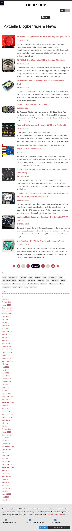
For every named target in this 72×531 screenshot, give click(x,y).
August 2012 (6, 476)
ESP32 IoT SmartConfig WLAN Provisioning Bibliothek (41, 60)
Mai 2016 (5, 426)
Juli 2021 (5, 385)
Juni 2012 (5, 479)
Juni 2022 (5, 367)
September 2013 (8, 467)
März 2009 (5, 500)
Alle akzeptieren (59, 527)
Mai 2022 (5, 370)
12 (53, 266)
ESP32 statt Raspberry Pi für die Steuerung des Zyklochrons (43, 37)
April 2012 (5, 482)
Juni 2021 (5, 388)
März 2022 (5, 376)
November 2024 (7, 331)
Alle (3, 296)
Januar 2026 (6, 305)
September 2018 (8, 402)
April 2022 (5, 373)
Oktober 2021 (7, 382)
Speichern (43, 527)
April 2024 (5, 340)
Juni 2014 (5, 456)
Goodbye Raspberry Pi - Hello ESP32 (33, 104)
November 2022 (7, 361)
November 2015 (7, 435)
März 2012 (5, 485)
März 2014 (5, 458)
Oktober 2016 (7, 417)
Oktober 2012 (7, 473)
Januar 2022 (6, 379)
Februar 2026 (7, 302)
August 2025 (6, 317)
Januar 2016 (6, 432)
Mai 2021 (5, 391)
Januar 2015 (6, 444)
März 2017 (5, 408)
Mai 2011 (5, 491)
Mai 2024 (5, 337)
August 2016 (6, 420)
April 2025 (5, 326)
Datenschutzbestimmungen (58, 515)
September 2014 (8, 447)
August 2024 (6, 334)
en (67, 10)
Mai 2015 (5, 441)
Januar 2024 (6, 346)
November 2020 (7, 396)
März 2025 (5, 328)
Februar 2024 (7, 343)
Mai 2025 (5, 323)
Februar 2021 (7, 393)
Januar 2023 (6, 358)
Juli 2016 (5, 423)
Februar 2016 (7, 429)
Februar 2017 (7, 411)
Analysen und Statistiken (35, 521)
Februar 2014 (7, 461)
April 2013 (5, 470)
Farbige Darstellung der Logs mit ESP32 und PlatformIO (41, 125)
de (62, 10)
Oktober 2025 (7, 314)
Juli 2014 (5, 453)
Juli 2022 (5, 364)
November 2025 (7, 311)
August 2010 (6, 494)
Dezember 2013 (7, 464)
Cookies (53, 509)
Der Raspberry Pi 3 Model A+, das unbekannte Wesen (40, 241)
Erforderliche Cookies (9, 521)
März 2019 (5, 399)
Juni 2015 (5, 438)
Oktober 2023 (7, 352)
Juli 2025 (5, 320)
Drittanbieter (55, 521)
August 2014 (6, 450)
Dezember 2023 (7, 349)
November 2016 (7, 414)
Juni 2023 (5, 355)
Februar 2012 (7, 488)
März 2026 (5, 299)
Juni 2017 (5, 405)
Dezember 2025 (7, 308)
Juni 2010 (5, 497)
